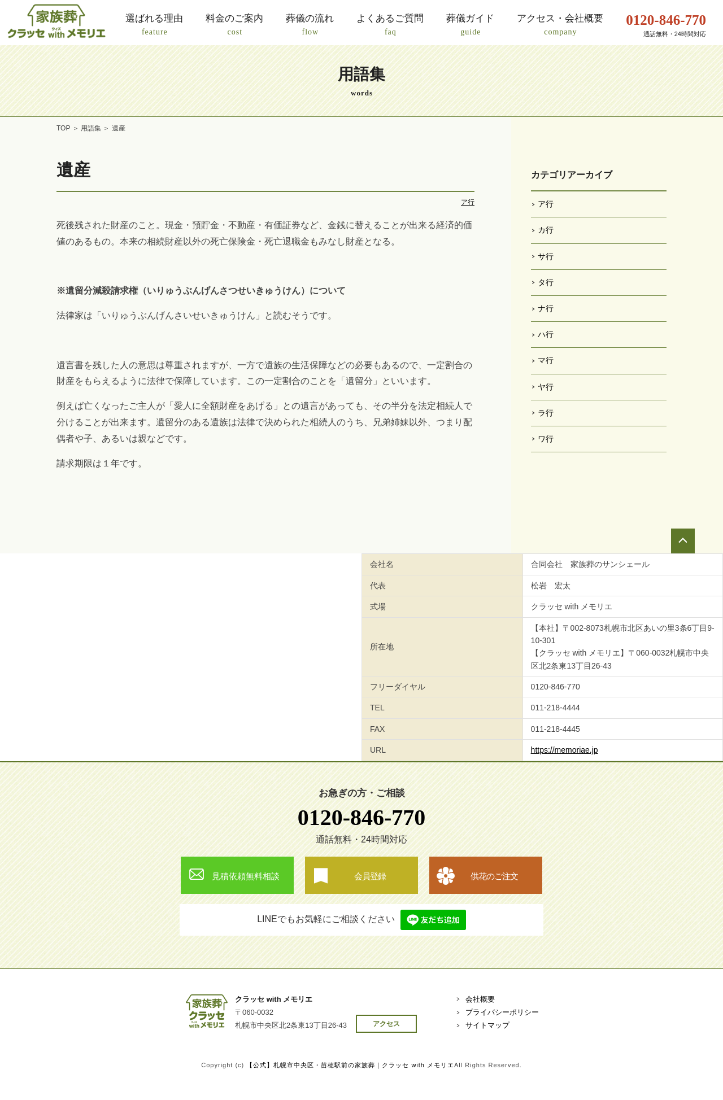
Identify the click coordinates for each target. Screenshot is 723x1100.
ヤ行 (546, 386)
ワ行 (546, 438)
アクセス (386, 1024)
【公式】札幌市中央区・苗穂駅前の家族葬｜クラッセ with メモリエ (350, 1065)
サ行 (546, 256)
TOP (63, 128)
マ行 (546, 360)
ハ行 (546, 334)
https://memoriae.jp (564, 749)
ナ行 (546, 308)
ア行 (467, 202)
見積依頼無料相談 (246, 876)
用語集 (91, 128)
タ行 (546, 282)
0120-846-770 (362, 817)
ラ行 (546, 412)
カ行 (546, 229)
